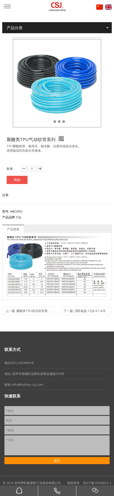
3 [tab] (59, 121)
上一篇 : (30, 311)
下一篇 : (85, 311)
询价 (17, 179)
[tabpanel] (57, 83)
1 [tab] (50, 121)
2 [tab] (54, 121)
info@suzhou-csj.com (27, 384)
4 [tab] (63, 121)
